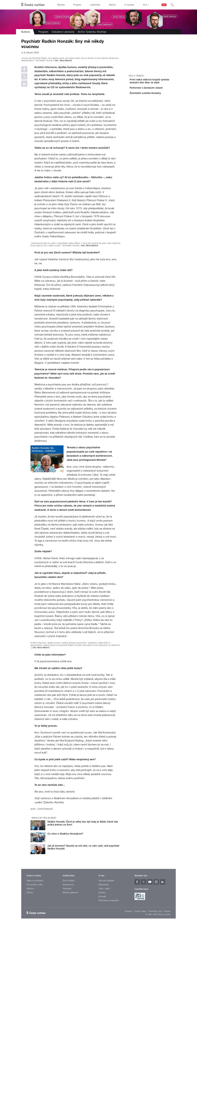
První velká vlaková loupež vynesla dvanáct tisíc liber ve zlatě (159, 82)
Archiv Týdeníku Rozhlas (92, 31)
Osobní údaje (140, 1092)
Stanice (112, 5)
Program (77, 5)
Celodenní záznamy (63, 31)
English (167, 1092)
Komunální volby (35, 1066)
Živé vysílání (68, 1062)
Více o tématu (136, 76)
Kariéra (101, 1074)
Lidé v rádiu (104, 1070)
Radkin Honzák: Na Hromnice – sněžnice (43, 566)
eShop (30, 1074)
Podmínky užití (155, 1092)
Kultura (25, 31)
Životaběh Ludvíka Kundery (160, 103)
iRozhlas (61, 5)
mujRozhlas (95, 5)
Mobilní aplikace (70, 1074)
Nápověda (103, 1066)
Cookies (128, 1092)
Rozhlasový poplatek (108, 1081)
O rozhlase (129, 5)
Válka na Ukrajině (35, 1062)
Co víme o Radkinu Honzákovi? (65, 1015)
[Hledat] (172, 5)
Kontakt (102, 1078)
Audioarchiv (68, 1066)
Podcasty (67, 1070)
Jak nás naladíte (106, 1062)
